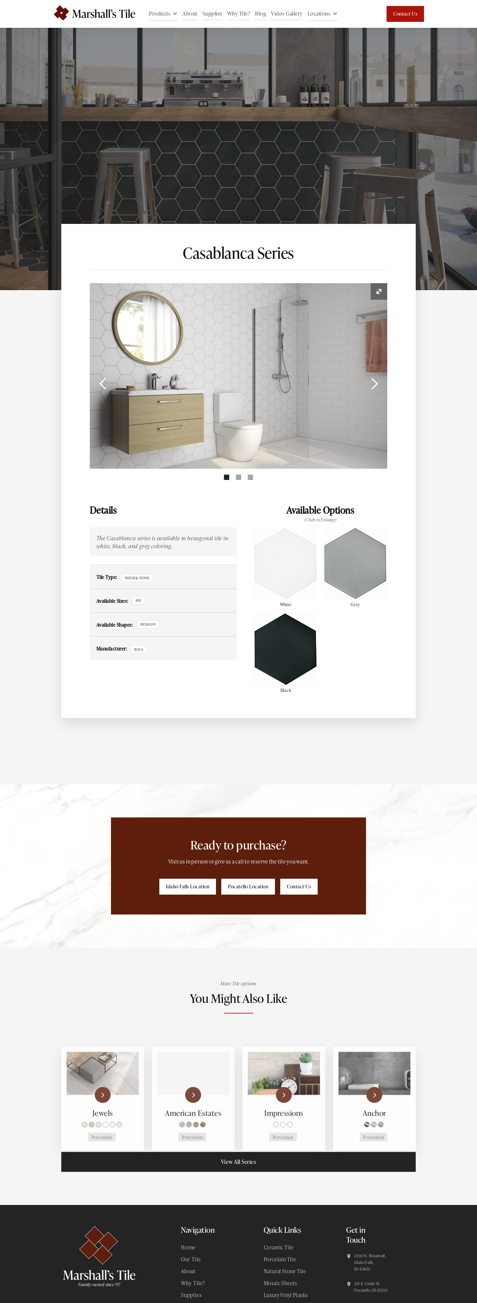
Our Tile (191, 1259)
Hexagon (148, 624)
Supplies (212, 13)
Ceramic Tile (279, 1247)
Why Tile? (238, 13)
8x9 (138, 600)
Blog (260, 13)
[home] (91, 14)
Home (188, 1247)
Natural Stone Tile (285, 1271)
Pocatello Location (248, 886)
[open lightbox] (239, 376)
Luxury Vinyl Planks (286, 1295)
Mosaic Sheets (280, 1283)
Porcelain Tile (280, 1259)
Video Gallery (287, 13)
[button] (163, 14)
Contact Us (405, 13)
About (190, 13)
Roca (138, 649)
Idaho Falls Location (187, 886)
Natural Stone (137, 578)
